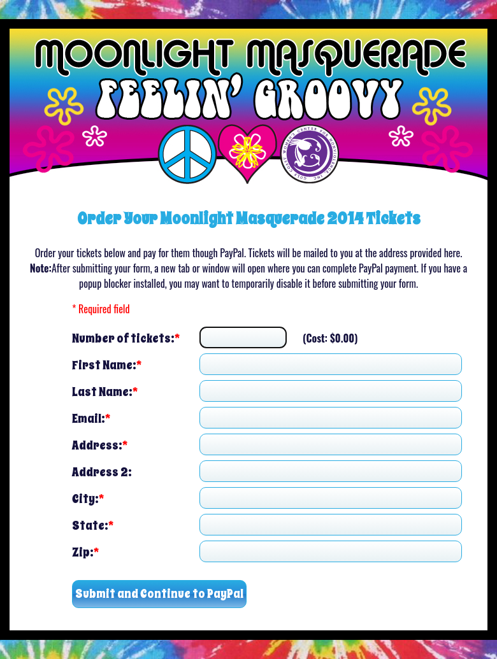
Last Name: (105, 391)
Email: (91, 418)
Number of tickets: (126, 337)
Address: (99, 444)
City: (88, 498)
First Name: (106, 364)
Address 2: (102, 471)
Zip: (85, 551)
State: (92, 525)
